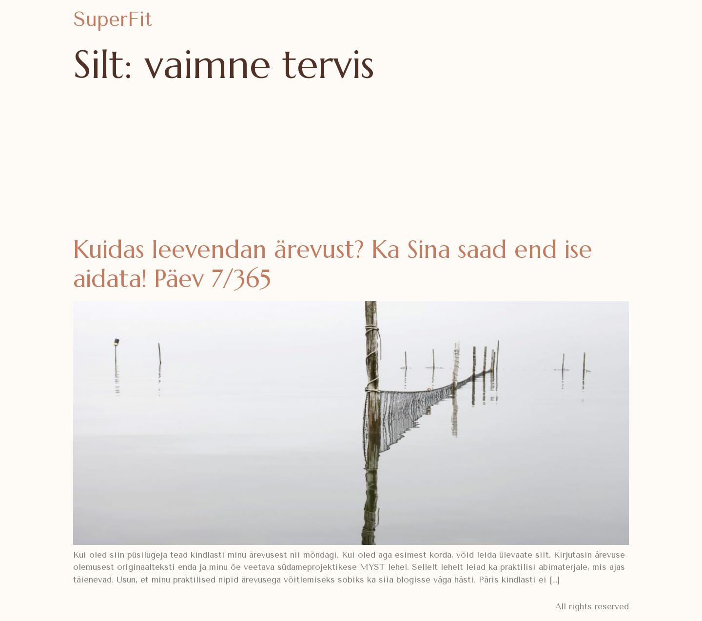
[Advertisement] (351, 162)
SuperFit (112, 19)
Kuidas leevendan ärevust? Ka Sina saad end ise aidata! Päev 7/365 (332, 264)
